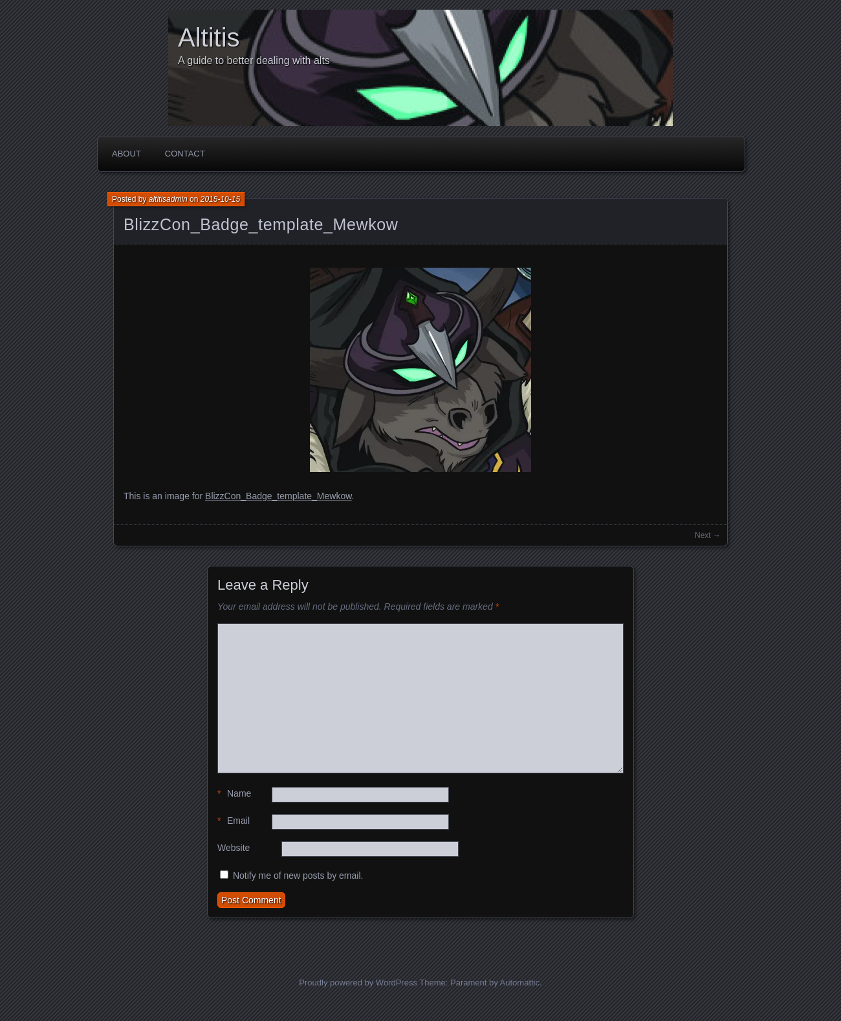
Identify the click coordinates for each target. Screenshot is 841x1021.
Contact (185, 153)
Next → (708, 535)
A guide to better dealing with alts (254, 60)
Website (233, 848)
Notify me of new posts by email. (298, 875)
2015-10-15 (220, 199)
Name (234, 794)
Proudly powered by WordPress (358, 982)
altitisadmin (168, 199)
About (126, 153)
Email (233, 821)
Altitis (209, 37)
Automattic (520, 982)
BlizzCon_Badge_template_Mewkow (261, 224)
